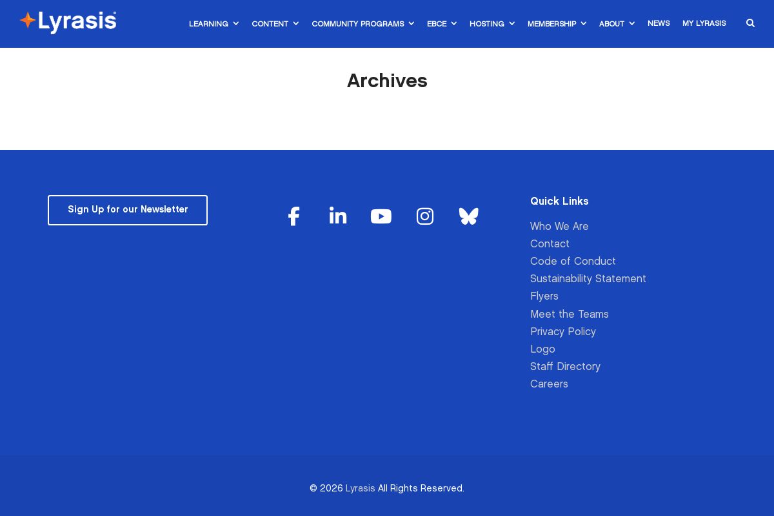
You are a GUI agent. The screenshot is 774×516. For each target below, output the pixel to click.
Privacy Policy (563, 332)
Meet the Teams (569, 315)
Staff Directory (565, 367)
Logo (542, 350)
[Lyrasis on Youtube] (381, 217)
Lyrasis (360, 488)
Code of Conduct (573, 262)
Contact (550, 244)
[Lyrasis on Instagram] (425, 217)
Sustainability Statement (588, 279)
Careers (549, 384)
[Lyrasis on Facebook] (294, 217)
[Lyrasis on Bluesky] (469, 217)
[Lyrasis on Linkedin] (338, 217)
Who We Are (559, 227)
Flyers (544, 297)
